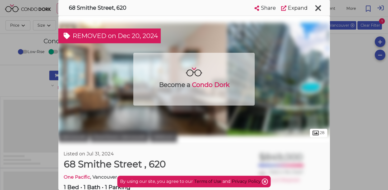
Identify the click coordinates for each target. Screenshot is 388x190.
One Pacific (77, 177)
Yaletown (163, 137)
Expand (294, 8)
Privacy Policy (247, 181)
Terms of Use (207, 181)
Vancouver (73, 137)
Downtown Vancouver (119, 137)
